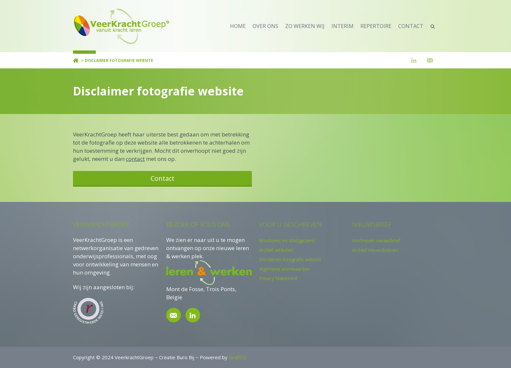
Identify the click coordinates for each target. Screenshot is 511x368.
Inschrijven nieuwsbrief (376, 240)
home (238, 26)
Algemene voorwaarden (284, 269)
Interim (342, 26)
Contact (162, 178)
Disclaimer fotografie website (290, 259)
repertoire (375, 26)
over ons (265, 26)
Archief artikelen (276, 250)
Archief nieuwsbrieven (375, 250)
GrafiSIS (238, 357)
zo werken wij (305, 26)
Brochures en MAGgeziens (287, 240)
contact (410, 26)
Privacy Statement (278, 278)
